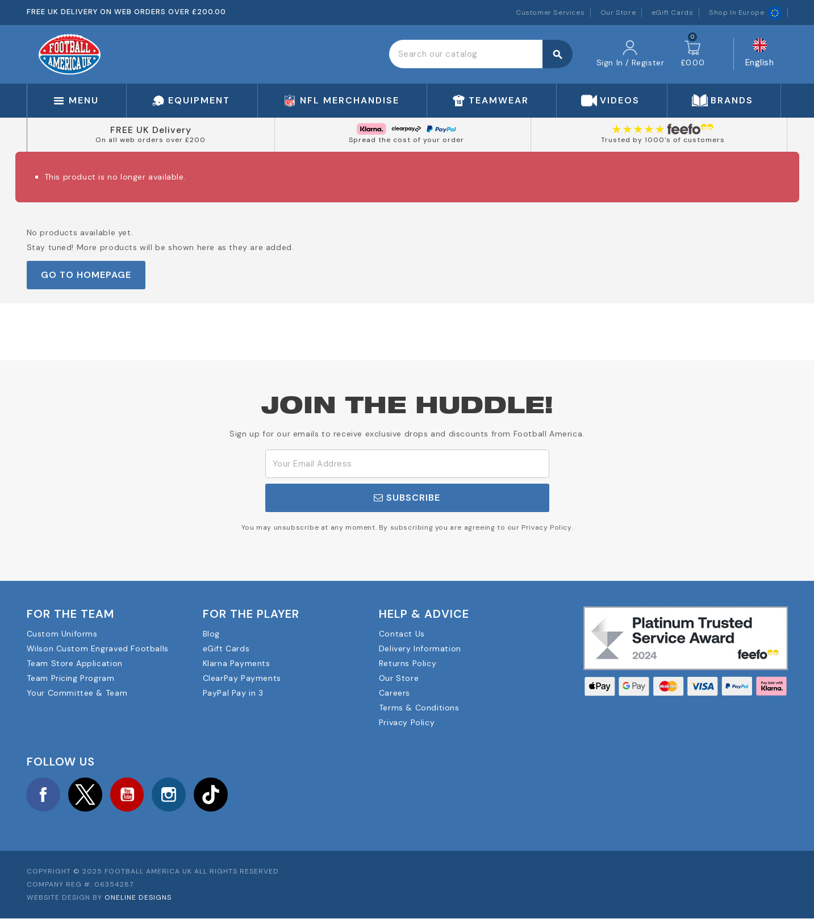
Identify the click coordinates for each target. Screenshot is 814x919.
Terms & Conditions (419, 707)
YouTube (128, 794)
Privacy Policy (407, 722)
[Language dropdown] (759, 54)
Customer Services (550, 12)
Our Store (618, 12)
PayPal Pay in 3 (233, 693)
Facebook (44, 794)
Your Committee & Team (77, 693)
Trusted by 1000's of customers (663, 139)
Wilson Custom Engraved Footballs (98, 648)
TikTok (213, 794)
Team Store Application (75, 663)
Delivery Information (420, 648)
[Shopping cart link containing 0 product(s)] (692, 54)
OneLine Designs (138, 898)
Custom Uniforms (62, 634)
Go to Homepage (86, 275)
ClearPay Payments (242, 678)
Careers (394, 693)
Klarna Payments (236, 663)
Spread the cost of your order (406, 139)
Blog (211, 634)
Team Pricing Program (71, 678)
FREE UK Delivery (150, 130)
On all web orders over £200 (150, 139)
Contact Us (402, 634)
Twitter (86, 794)
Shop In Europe (745, 12)
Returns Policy (407, 663)
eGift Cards (673, 12)
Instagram (170, 794)
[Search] (480, 54)
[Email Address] (407, 464)
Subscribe (407, 498)
